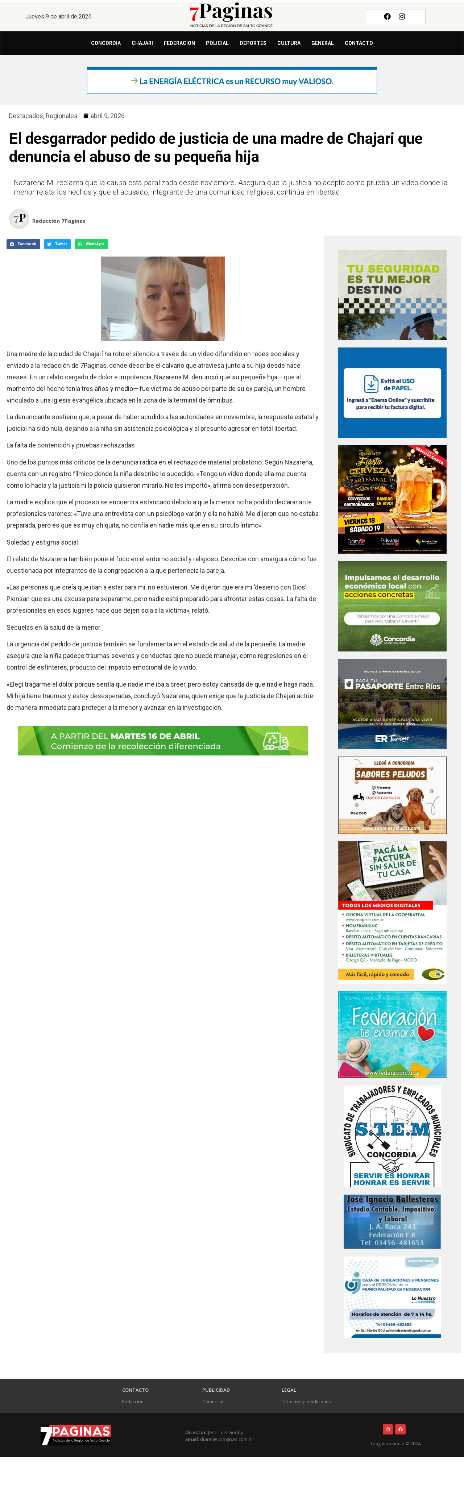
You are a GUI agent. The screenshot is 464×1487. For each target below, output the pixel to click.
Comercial (212, 1402)
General (322, 43)
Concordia (106, 43)
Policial (217, 43)
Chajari (142, 43)
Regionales (62, 116)
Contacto (359, 43)
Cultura (289, 43)
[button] (23, 244)
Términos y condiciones (306, 1402)
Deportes (253, 43)
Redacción (133, 1402)
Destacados (26, 116)
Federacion (179, 43)
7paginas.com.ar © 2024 (395, 1444)
